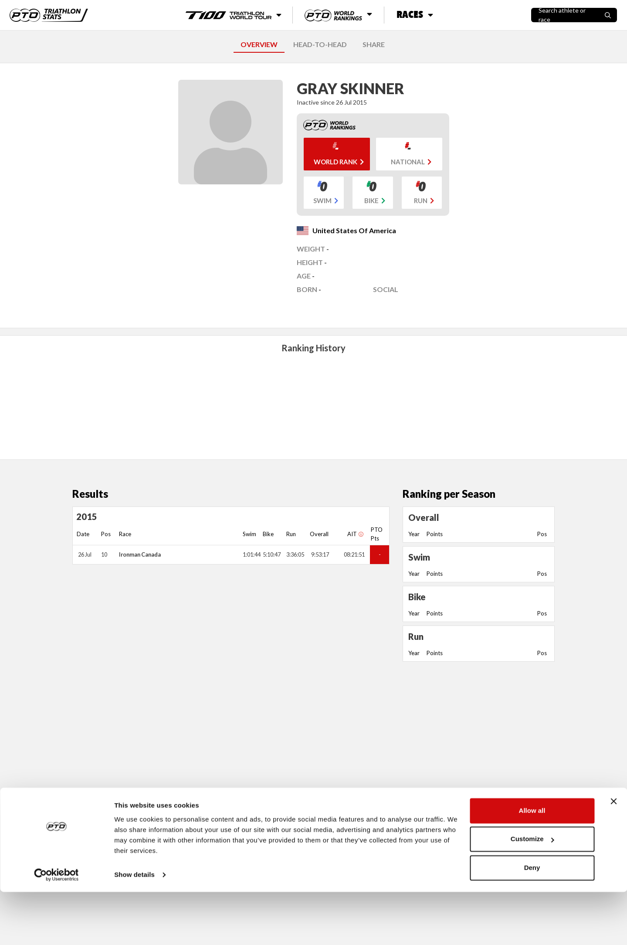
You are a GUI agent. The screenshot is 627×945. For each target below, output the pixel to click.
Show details (134, 927)
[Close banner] (613, 854)
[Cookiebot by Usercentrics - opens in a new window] (56, 928)
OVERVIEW (259, 44)
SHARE (374, 44)
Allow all (532, 863)
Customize (532, 892)
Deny (532, 921)
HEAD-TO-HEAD (320, 44)
